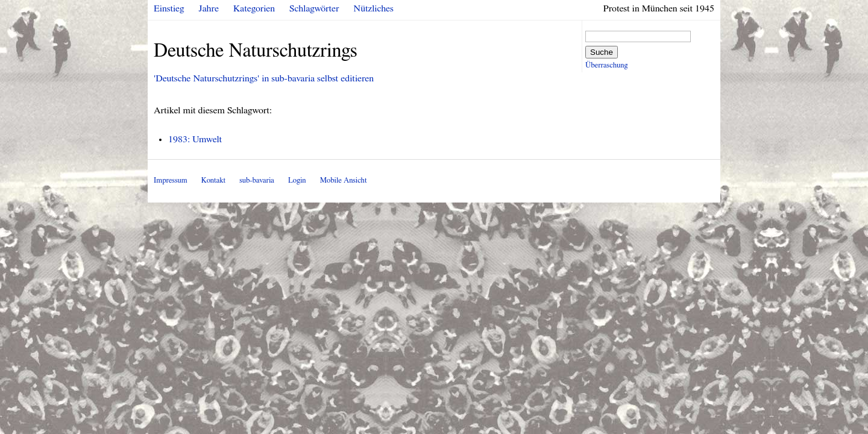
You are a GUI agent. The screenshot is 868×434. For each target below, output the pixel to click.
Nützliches (374, 8)
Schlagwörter (314, 8)
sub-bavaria (256, 180)
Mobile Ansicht (343, 180)
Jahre (209, 8)
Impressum (170, 180)
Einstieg (169, 8)
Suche (601, 52)
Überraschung (606, 65)
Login (297, 180)
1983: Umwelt (195, 139)
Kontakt (213, 180)
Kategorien (254, 8)
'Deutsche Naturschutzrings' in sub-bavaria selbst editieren (264, 78)
